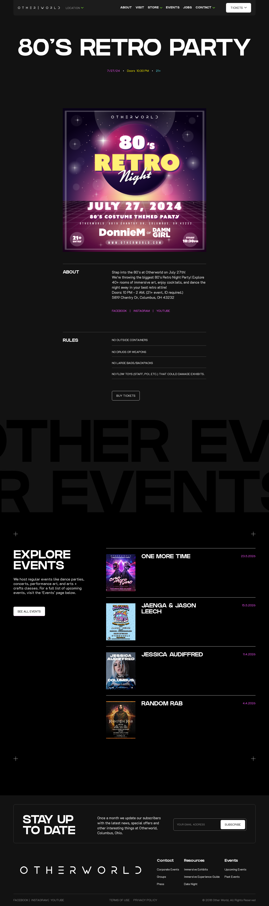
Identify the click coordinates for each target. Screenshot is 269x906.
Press (160, 884)
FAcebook (20, 900)
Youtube (57, 900)
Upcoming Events (235, 869)
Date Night (190, 884)
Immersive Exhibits (196, 869)
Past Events (232, 876)
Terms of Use (119, 900)
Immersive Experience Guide (202, 876)
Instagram (39, 900)
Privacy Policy (145, 900)
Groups (161, 876)
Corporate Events (168, 869)
